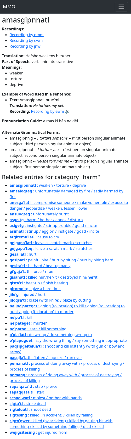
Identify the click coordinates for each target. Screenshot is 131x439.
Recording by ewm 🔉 (50, 111)
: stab (27, 392)
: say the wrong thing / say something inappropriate (68, 340)
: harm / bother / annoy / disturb (46, 219)
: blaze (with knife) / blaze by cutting (50, 300)
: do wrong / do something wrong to (51, 334)
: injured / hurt (28, 294)
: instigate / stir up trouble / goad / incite (53, 225)
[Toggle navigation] (121, 6)
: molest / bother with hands (46, 397)
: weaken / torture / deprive (48, 185)
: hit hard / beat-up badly (40, 265)
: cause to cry (34, 237)
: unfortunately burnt (39, 214)
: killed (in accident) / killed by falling (51, 415)
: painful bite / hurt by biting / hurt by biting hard (61, 260)
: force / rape (31, 271)
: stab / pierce (33, 386)
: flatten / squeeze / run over (46, 357)
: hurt (23, 254)
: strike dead (28, 403)
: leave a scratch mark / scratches (51, 242)
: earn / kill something (38, 329)
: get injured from (38, 432)
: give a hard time (35, 288)
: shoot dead (30, 409)
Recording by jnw (25, 46)
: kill (21, 317)
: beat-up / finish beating (39, 283)
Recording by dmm (27, 34)
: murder (28, 323)
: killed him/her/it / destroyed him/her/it (53, 277)
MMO (9, 6)
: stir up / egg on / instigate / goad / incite (54, 231)
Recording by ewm (26, 40)
